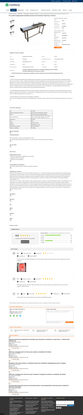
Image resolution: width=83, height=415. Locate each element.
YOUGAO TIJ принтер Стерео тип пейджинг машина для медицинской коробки (16, 402)
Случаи (70, 10)
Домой (7, 10)
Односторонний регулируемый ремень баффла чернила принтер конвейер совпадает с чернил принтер (48, 402)
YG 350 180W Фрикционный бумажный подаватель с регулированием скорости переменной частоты (15, 409)
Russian (76, 1)
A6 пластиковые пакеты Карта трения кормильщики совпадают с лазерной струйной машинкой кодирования (32, 402)
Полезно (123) (33, 281)
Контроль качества (45, 10)
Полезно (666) (67, 293)
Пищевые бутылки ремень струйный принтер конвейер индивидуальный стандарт (37, 363)
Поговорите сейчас (67, 1)
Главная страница (13, 13)
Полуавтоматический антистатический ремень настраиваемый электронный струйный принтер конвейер (38, 386)
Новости (65, 10)
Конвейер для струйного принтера (31, 13)
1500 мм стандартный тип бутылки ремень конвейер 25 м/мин (30, 352)
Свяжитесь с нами (56, 10)
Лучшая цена (15, 348)
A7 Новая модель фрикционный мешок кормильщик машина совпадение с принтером (31, 412)
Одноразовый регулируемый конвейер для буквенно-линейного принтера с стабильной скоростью (39, 340)
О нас (27, 10)
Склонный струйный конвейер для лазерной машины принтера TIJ (47, 405)
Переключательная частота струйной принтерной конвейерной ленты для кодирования (48, 410)
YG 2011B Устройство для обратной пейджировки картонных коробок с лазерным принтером (32, 408)
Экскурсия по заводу (35, 10)
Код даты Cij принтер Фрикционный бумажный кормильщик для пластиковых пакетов (31, 405)
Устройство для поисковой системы (16, 399)
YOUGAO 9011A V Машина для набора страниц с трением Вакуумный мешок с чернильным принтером (17, 405)
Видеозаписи (21, 10)
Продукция (20, 13)
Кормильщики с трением (31, 398)
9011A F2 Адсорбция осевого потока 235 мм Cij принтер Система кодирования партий (16, 413)
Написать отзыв (25, 241)
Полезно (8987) (33, 256)
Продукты (13, 10)
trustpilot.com (22, 256)
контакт (69, 322)
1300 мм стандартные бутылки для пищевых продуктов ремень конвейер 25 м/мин (37, 374)
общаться (58, 47)
